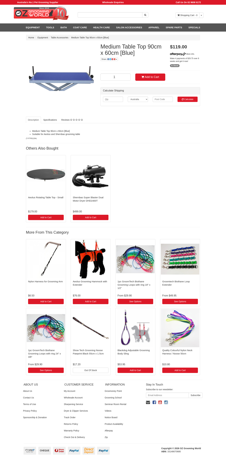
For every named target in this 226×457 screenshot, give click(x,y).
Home (31, 37)
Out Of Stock (90, 370)
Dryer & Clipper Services (76, 411)
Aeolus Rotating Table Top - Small (45, 197)
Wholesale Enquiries (113, 2)
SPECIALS (194, 27)
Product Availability (114, 424)
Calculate (187, 99)
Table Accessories (59, 37)
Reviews (72, 120)
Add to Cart (150, 77)
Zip (106, 437)
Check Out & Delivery (74, 437)
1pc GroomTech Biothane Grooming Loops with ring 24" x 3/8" (44, 353)
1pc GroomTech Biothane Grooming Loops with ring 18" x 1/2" (134, 284)
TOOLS (50, 27)
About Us (27, 391)
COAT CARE (80, 27)
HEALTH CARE (101, 27)
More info (182, 54)
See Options (135, 301)
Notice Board (111, 417)
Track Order (69, 417)
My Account (69, 391)
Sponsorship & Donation (35, 417)
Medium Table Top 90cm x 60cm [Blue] (90, 37)
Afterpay (109, 430)
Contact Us (28, 397)
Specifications (50, 120)
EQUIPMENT (33, 27)
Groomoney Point (113, 391)
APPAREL (153, 27)
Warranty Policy (71, 430)
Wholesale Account (73, 397)
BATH (63, 27)
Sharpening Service (73, 404)
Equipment (43, 37)
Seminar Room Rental (115, 404)
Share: (109, 59)
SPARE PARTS (174, 27)
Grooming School (113, 397)
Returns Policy (71, 424)
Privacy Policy (30, 411)
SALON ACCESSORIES (129, 27)
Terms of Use (29, 404)
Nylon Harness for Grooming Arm (45, 281)
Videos (108, 411)
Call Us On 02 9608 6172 (188, 2)
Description (33, 120)
